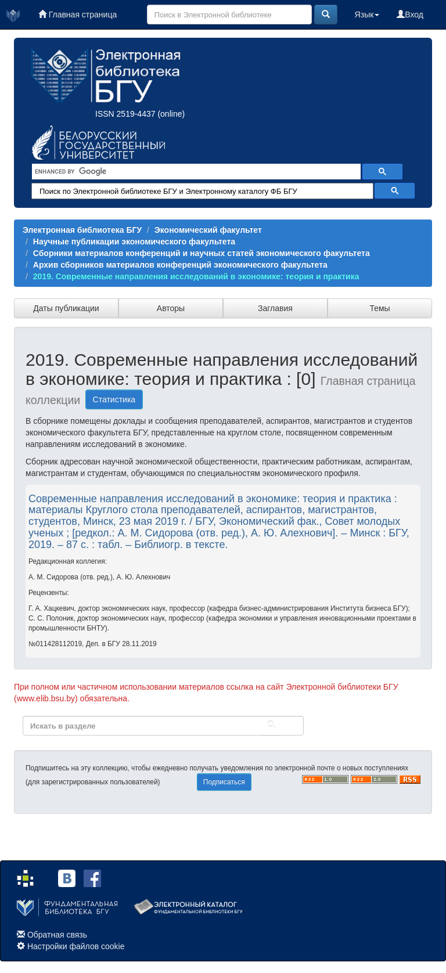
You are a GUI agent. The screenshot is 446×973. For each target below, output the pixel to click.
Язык (367, 14)
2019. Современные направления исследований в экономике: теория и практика (196, 276)
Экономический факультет (208, 230)
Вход (410, 14)
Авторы (171, 308)
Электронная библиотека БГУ (82, 230)
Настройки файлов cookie (76, 946)
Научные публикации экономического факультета (134, 241)
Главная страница (77, 14)
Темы (379, 308)
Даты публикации (66, 308)
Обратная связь (57, 934)
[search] (195, 172)
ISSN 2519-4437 (125, 113)
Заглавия (275, 308)
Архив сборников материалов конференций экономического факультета (180, 264)
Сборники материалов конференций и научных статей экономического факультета (201, 253)
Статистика (114, 399)
